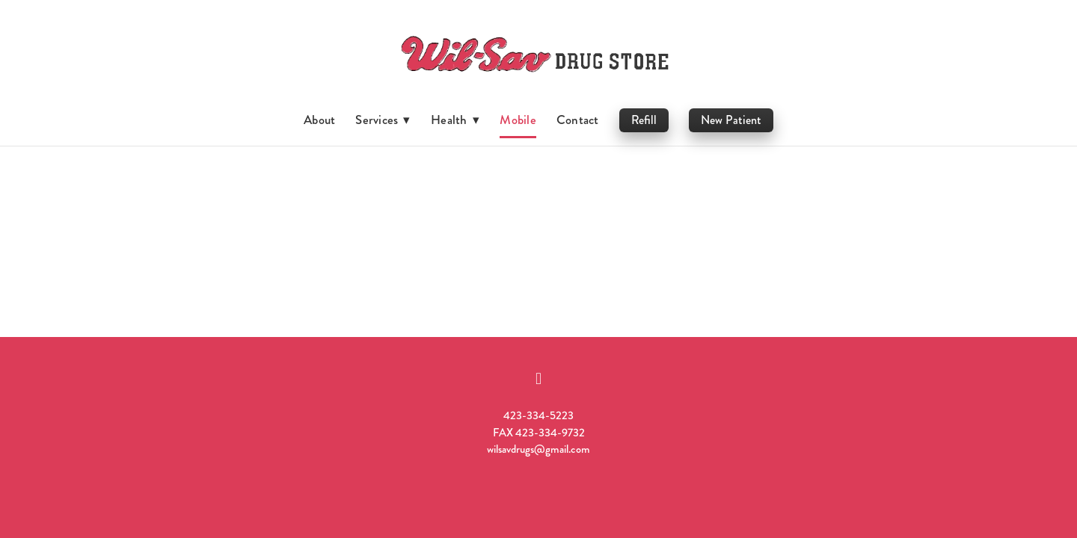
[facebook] (538, 379)
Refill (644, 120)
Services (383, 120)
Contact (577, 120)
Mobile (518, 120)
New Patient (731, 120)
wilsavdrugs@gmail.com (538, 449)
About (319, 120)
